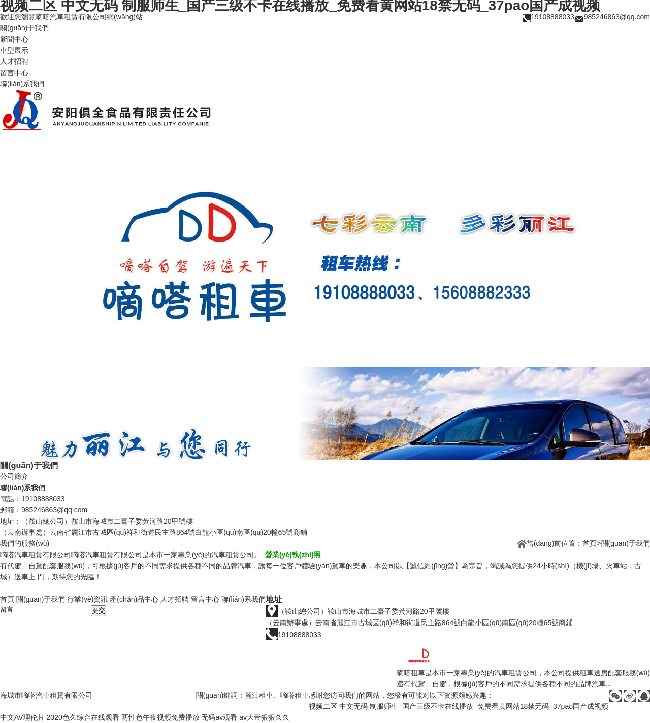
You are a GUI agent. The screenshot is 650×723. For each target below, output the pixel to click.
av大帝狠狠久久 (264, 717)
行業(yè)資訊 (87, 599)
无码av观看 (219, 717)
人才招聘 (14, 61)
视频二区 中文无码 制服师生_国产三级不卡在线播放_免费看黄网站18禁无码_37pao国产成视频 (458, 706)
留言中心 (14, 72)
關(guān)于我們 (24, 28)
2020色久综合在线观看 (83, 717)
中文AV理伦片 (22, 717)
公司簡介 (14, 476)
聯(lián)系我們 (22, 84)
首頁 (589, 543)
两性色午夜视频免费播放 (160, 717)
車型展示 (14, 50)
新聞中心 (14, 39)
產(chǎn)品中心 (134, 599)
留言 (49, 609)
